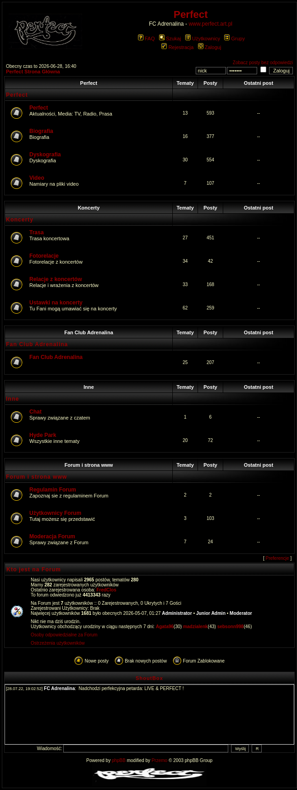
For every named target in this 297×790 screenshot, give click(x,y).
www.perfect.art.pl (210, 24)
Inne (88, 387)
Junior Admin (211, 613)
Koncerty (89, 207)
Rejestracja (177, 47)
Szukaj (170, 38)
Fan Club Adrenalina (89, 332)
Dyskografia (45, 154)
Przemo (159, 760)
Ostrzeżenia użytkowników (58, 643)
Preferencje (277, 558)
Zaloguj (209, 47)
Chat (35, 412)
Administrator (177, 613)
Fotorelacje (44, 256)
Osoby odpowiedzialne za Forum (64, 634)
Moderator (241, 613)
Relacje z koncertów (55, 279)
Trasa (36, 232)
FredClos (106, 589)
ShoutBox (149, 678)
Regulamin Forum (52, 489)
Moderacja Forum (52, 536)
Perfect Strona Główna (33, 71)
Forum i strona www (89, 465)
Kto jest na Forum (33, 569)
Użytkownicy (202, 38)
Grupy (234, 38)
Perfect (89, 83)
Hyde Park (42, 435)
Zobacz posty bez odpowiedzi (263, 62)
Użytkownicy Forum (55, 513)
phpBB (119, 760)
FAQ (146, 38)
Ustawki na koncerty (55, 302)
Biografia (41, 131)
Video (36, 178)
